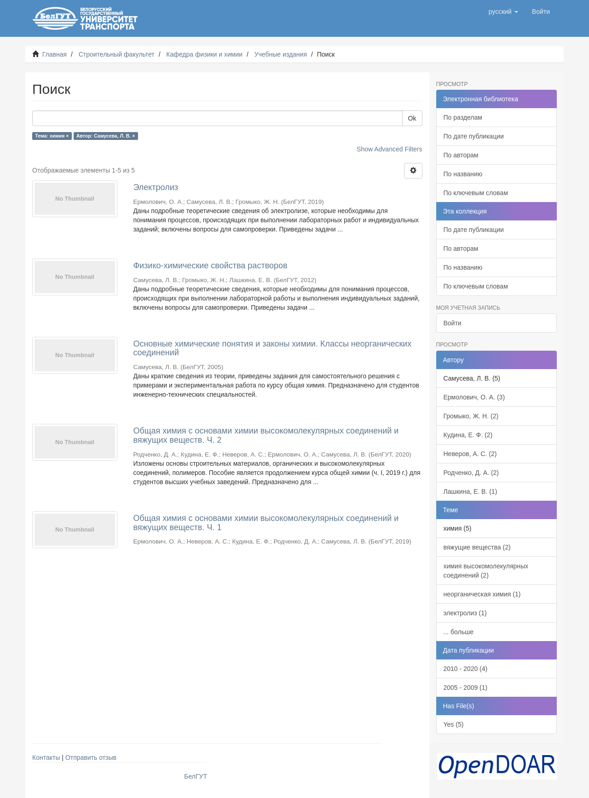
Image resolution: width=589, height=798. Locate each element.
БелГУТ (195, 776)
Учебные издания (280, 54)
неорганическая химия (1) (482, 594)
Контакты (46, 757)
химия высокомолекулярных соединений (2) (486, 570)
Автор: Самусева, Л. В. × (105, 136)
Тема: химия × (52, 136)
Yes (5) (454, 724)
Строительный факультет (117, 54)
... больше (459, 632)
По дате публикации (474, 136)
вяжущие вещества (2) (477, 547)
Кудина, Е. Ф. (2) (468, 435)
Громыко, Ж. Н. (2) (471, 416)
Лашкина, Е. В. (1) (470, 491)
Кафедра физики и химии (204, 54)
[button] (503, 11)
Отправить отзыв (90, 757)
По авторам (461, 155)
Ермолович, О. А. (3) (474, 397)
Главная (54, 54)
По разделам (463, 117)
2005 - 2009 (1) (466, 687)
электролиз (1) (465, 613)
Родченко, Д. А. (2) (471, 472)
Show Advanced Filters (389, 149)
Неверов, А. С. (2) (470, 453)
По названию (463, 174)
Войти (453, 323)
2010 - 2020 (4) (466, 668)
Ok (412, 118)
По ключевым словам (476, 193)
